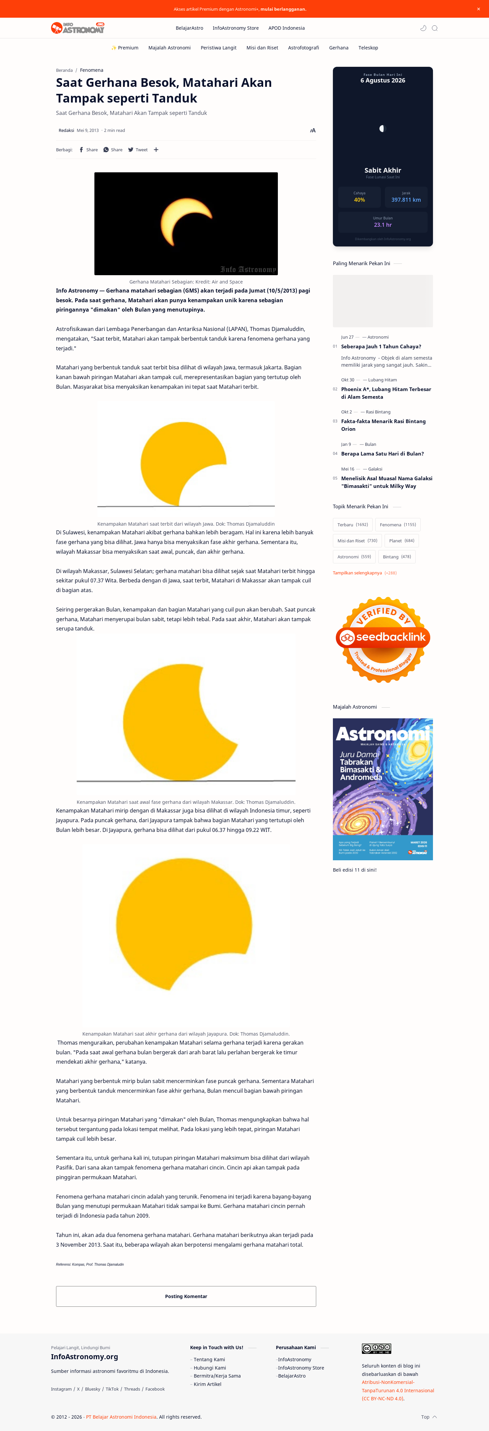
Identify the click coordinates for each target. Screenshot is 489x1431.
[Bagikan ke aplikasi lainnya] (156, 150)
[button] (423, 28)
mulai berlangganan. (284, 9)
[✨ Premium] (124, 47)
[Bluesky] (92, 1389)
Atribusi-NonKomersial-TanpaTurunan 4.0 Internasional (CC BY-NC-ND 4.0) (398, 1390)
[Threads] (132, 1389)
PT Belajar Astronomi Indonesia (121, 1417)
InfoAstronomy (294, 1359)
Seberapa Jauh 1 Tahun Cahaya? (381, 346)
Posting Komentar (186, 1296)
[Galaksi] (375, 469)
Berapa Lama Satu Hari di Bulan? (382, 453)
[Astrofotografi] (303, 47)
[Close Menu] (479, 9)
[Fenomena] (398, 524)
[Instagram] (61, 1389)
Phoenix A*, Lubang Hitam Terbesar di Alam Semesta (386, 393)
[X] (78, 1389)
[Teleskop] (368, 47)
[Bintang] (397, 556)
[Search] (435, 28)
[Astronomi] (378, 337)
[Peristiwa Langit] (218, 47)
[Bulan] (370, 444)
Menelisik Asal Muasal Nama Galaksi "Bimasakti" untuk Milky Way (387, 482)
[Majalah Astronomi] (169, 47)
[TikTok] (112, 1389)
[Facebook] (155, 1389)
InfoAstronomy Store (301, 1368)
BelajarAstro (292, 1376)
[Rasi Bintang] (378, 412)
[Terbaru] (353, 524)
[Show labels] (366, 572)
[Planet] (402, 540)
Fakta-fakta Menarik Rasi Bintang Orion (383, 425)
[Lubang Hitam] (382, 380)
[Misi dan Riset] (262, 47)
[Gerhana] (339, 47)
